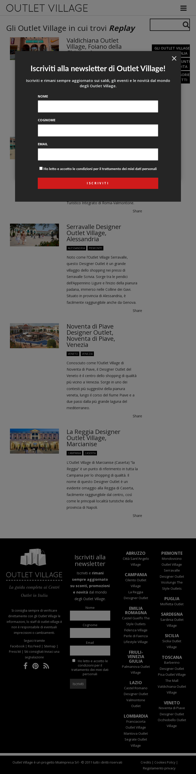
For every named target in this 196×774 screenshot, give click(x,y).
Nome (43, 96)
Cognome (46, 120)
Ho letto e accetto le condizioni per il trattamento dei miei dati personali (100, 168)
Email (43, 144)
